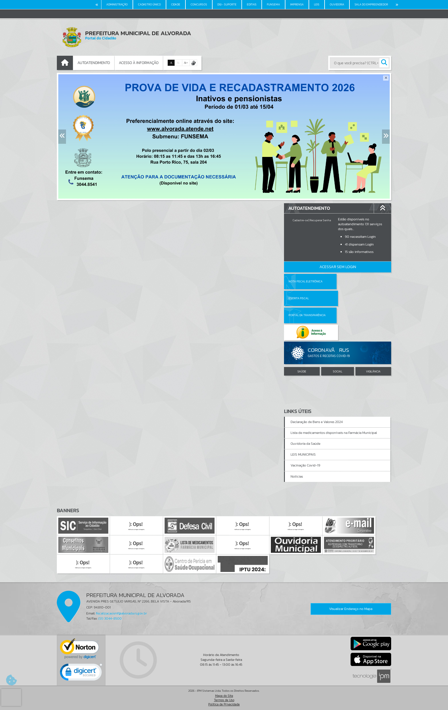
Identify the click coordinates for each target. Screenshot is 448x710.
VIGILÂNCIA (373, 337)
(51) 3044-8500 (110, 618)
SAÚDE (301, 337)
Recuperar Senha (320, 220)
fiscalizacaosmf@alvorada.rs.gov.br (121, 613)
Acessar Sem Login (337, 267)
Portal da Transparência (307, 298)
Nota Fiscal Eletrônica (306, 281)
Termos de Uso (224, 700)
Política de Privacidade (224, 704)
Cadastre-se (300, 220)
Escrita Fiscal (352, 281)
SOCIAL (337, 337)
